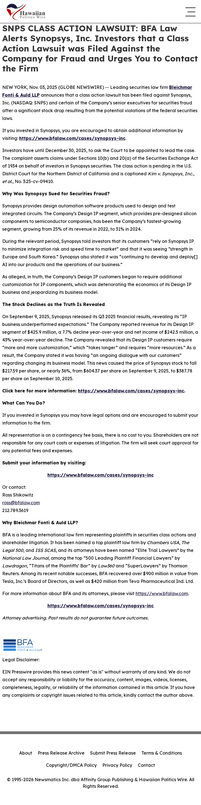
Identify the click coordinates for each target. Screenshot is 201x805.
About (25, 753)
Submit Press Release (113, 753)
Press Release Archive (61, 753)
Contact (146, 765)
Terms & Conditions (161, 753)
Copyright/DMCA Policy (71, 765)
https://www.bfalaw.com (162, 593)
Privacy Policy (117, 765)
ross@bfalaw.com (21, 502)
